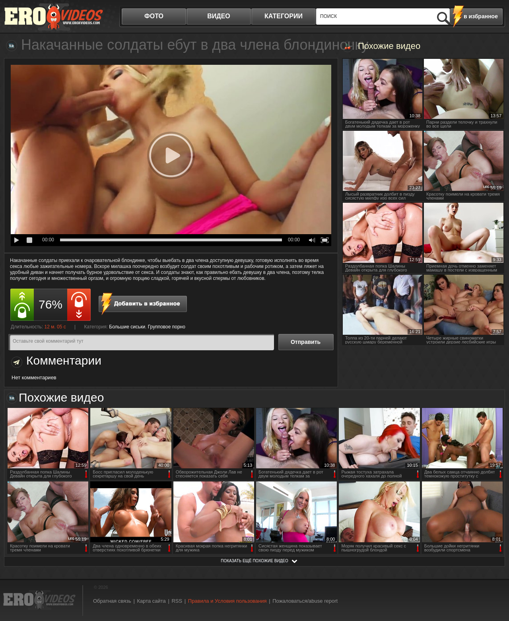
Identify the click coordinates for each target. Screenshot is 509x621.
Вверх (494, 583)
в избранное (481, 16)
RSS (176, 601)
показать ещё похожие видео (254, 561)
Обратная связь (112, 601)
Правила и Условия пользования (227, 601)
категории (283, 16)
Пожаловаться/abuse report (305, 601)
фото (153, 16)
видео (218, 16)
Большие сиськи (127, 327)
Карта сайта (151, 601)
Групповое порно (166, 327)
